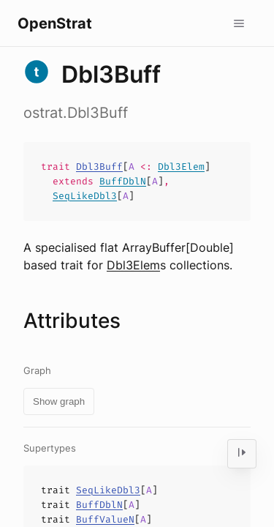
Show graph (59, 401)
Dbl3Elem (181, 166)
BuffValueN (105, 519)
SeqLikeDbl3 (85, 196)
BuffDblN (122, 181)
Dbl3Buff (99, 166)
